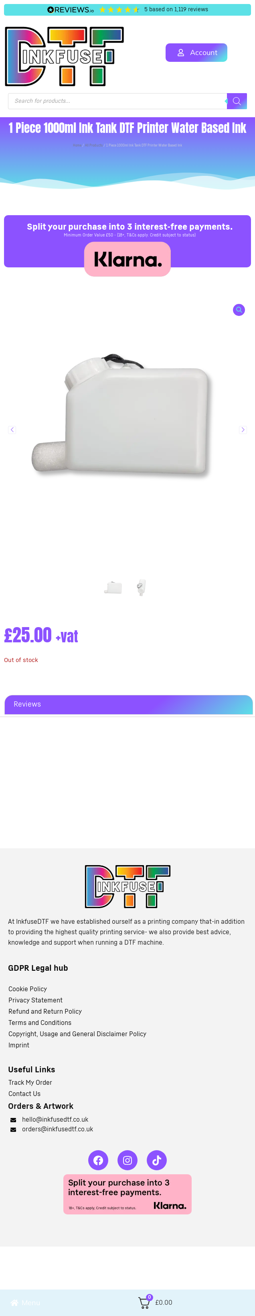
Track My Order (30, 1083)
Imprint (18, 1045)
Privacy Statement (35, 1000)
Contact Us (24, 1094)
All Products (94, 145)
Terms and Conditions (39, 1023)
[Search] (237, 101)
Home (77, 145)
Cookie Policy (27, 989)
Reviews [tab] (27, 704)
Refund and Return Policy (45, 1011)
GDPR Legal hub (38, 968)
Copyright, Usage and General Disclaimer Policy (77, 1034)
